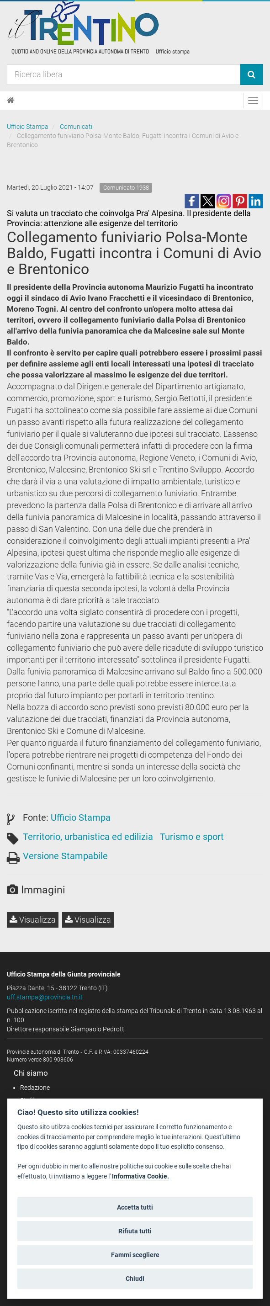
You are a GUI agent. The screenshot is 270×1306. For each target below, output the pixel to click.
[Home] (10, 100)
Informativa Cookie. (140, 1176)
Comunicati (76, 126)
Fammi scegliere (135, 1254)
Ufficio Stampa (27, 126)
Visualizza (33, 919)
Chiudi (135, 1278)
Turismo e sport (192, 836)
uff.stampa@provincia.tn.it (45, 997)
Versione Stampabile (65, 855)
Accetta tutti (135, 1207)
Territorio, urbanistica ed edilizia (88, 836)
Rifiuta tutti (135, 1231)
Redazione (35, 1087)
